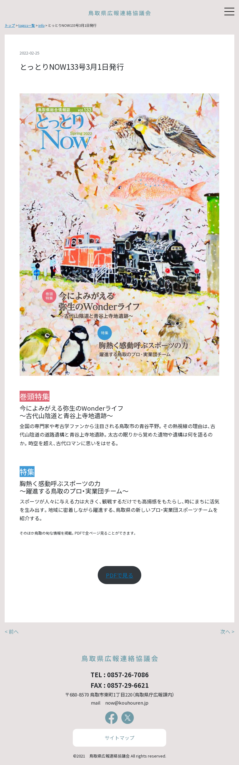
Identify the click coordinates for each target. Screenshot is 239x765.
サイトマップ (119, 737)
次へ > (227, 631)
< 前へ (12, 631)
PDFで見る (120, 575)
